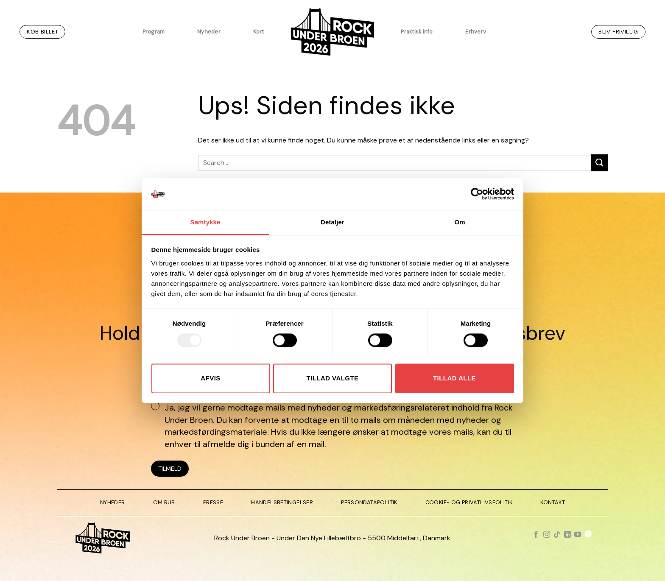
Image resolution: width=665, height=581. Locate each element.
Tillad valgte (332, 378)
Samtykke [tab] (205, 222)
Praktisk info (417, 31)
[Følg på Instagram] (546, 535)
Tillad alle (454, 378)
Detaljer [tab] (332, 222)
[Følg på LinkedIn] (567, 535)
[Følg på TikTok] (556, 535)
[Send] (599, 162)
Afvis (210, 378)
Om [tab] (459, 222)
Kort (258, 31)
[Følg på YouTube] (577, 535)
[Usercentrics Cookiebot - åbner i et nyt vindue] (477, 194)
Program (153, 31)
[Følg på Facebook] (536, 535)
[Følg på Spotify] (588, 535)
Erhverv (475, 31)
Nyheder (209, 31)
